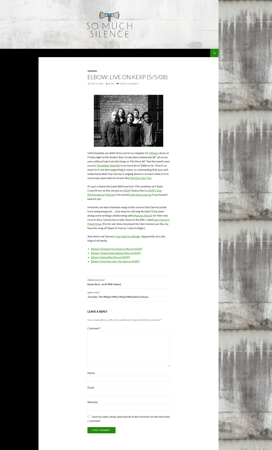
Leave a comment (128, 83)
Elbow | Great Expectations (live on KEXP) (116, 253)
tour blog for (128, 236)
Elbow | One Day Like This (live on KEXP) (115, 261)
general (92, 71)
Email (90, 387)
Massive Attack (142, 215)
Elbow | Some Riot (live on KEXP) (110, 257)
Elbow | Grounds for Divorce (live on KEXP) (116, 248)
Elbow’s (154, 153)
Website (92, 402)
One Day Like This (140, 178)
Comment (94, 328)
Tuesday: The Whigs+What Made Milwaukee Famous (128, 294)
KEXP (127, 190)
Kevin (111, 83)
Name (91, 372)
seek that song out (141, 194)
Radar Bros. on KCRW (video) (128, 282)
